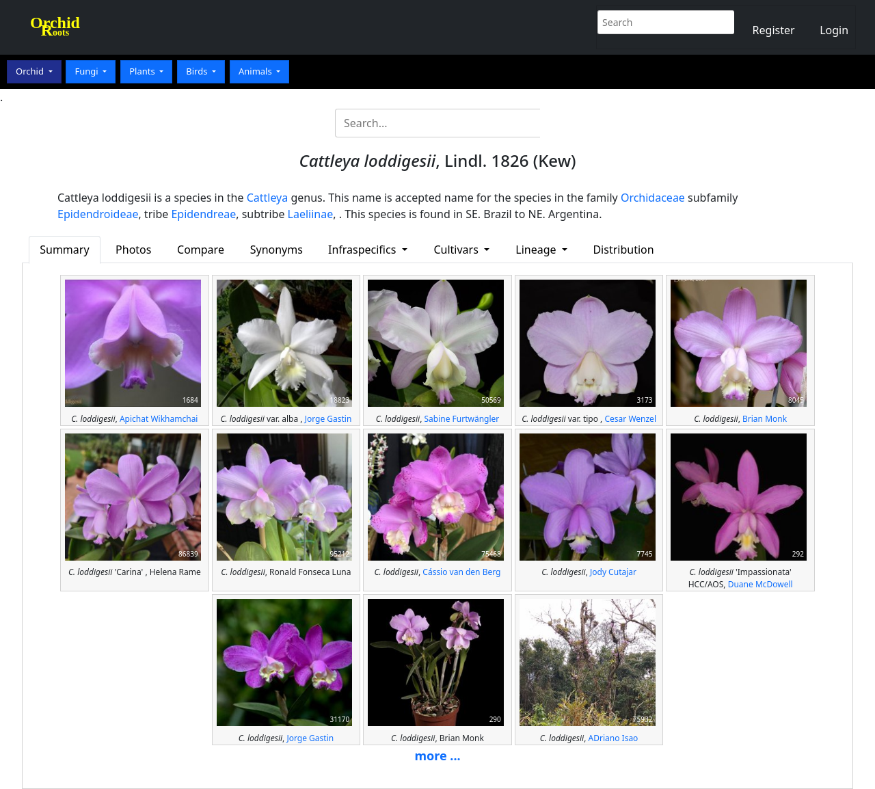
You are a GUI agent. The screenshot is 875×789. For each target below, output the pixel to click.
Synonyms (276, 249)
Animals (256, 71)
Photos (133, 249)
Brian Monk (764, 419)
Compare (200, 249)
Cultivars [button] (457, 249)
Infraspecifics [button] (363, 249)
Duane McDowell (760, 584)
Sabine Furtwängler (461, 419)
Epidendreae (203, 214)
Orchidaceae (653, 197)
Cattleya (267, 197)
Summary (64, 249)
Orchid (31, 71)
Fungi (87, 71)
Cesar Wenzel (630, 419)
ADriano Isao (613, 738)
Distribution (623, 249)
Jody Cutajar (613, 572)
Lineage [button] (536, 249)
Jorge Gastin (328, 419)
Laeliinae (311, 214)
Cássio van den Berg (461, 572)
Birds (198, 71)
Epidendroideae (97, 214)
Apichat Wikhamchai (159, 419)
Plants (143, 71)
